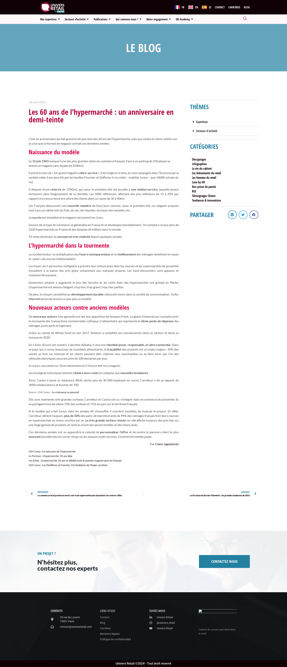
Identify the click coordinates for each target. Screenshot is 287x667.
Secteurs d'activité (206, 131)
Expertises (202, 122)
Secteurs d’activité (77, 19)
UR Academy (184, 19)
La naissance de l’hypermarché (58, 451)
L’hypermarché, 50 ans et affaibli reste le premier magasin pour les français (81, 460)
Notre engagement (158, 19)
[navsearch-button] (245, 19)
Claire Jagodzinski (167, 444)
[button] (224, 122)
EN (196, 7)
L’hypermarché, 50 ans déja (57, 456)
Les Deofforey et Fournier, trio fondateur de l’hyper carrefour (75, 465)
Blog (247, 7)
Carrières (234, 7)
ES (210, 7)
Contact (220, 7)
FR (183, 7)
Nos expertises (50, 19)
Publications (102, 19)
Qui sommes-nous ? (129, 19)
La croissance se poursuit (65, 392)
